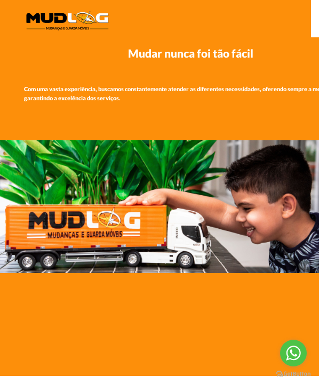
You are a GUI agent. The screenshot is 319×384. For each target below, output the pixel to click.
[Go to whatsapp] (293, 353)
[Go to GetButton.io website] (293, 373)
